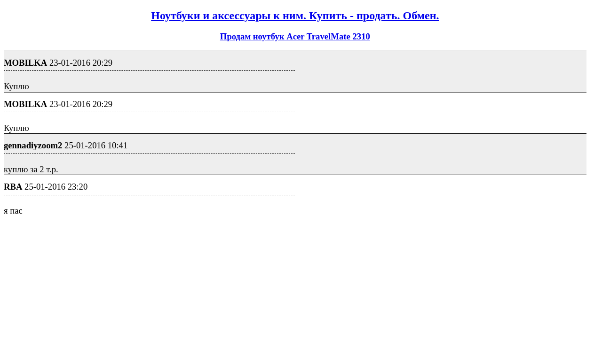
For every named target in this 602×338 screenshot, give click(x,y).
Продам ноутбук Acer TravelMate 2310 (295, 36)
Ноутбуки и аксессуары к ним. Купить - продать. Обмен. (295, 15)
